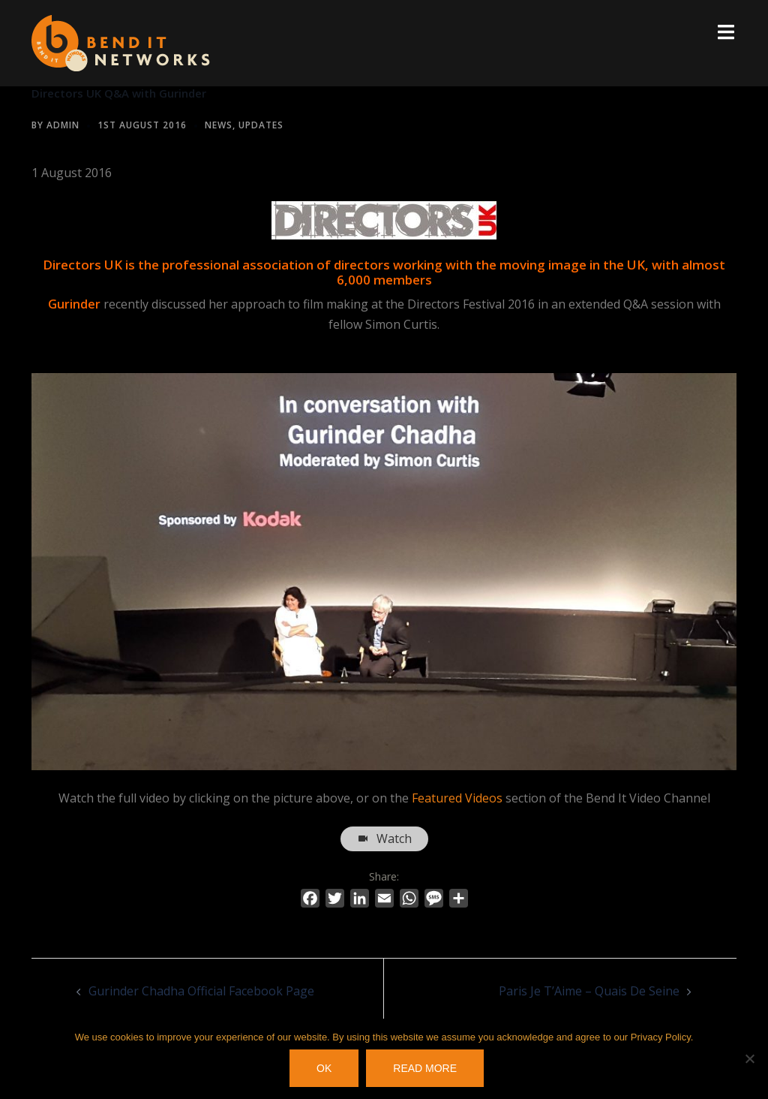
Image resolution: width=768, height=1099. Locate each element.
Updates (261, 125)
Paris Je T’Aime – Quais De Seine (589, 991)
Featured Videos (457, 798)
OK (324, 1069)
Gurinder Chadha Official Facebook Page (201, 991)
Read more (426, 1069)
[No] (749, 1059)
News (218, 125)
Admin (63, 125)
